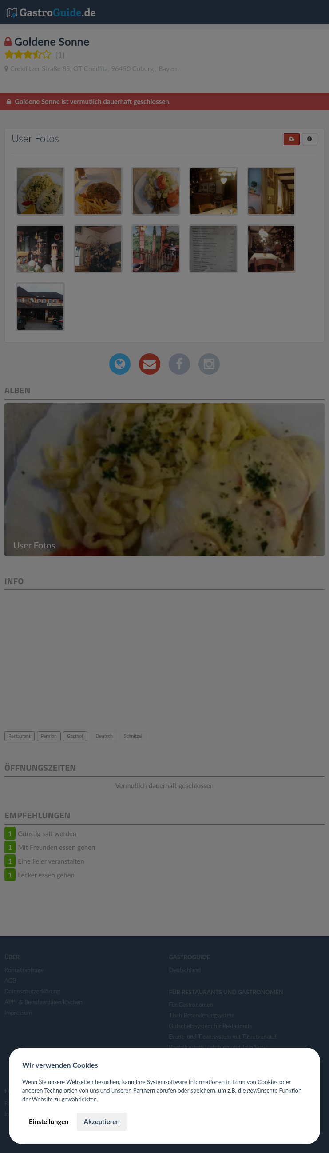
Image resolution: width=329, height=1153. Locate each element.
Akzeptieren (101, 1121)
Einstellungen (49, 1121)
